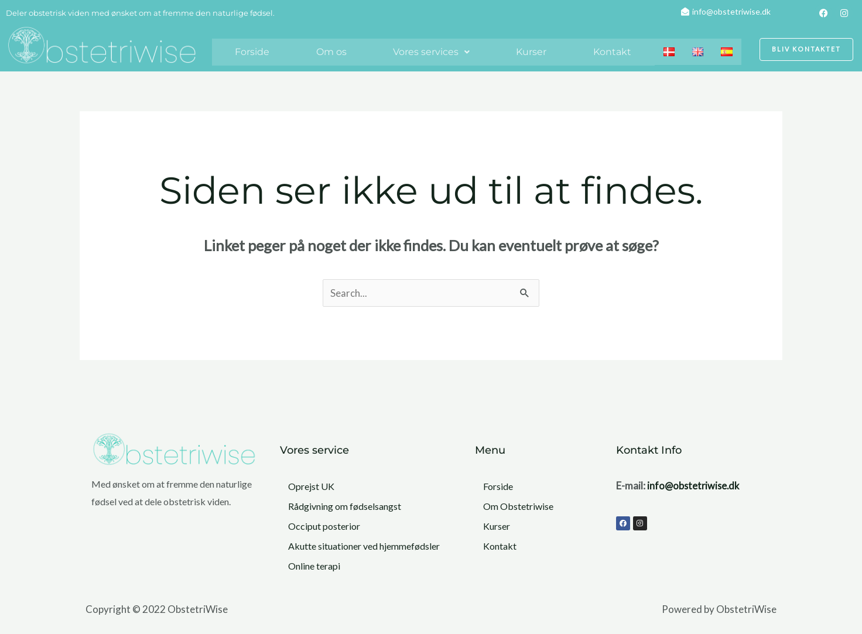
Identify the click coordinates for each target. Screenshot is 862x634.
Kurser (531, 51)
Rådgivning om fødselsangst (344, 506)
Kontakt (612, 51)
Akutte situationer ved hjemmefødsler (364, 545)
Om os (331, 51)
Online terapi (314, 565)
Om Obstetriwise (518, 506)
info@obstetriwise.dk (695, 485)
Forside (252, 51)
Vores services (431, 51)
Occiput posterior (324, 526)
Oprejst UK (311, 486)
